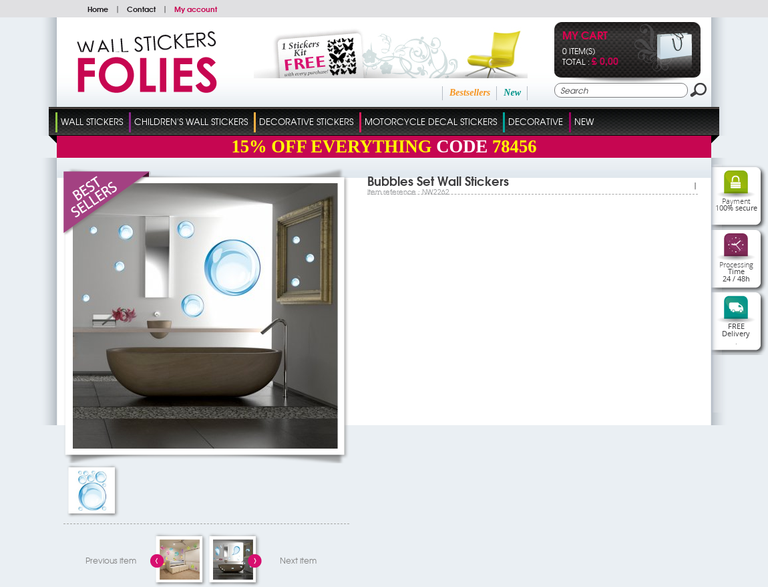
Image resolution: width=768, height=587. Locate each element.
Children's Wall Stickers (191, 121)
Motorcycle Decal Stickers (431, 121)
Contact (141, 9)
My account (195, 9)
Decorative (535, 121)
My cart (585, 36)
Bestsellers (469, 93)
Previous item (110, 560)
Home (97, 9)
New (512, 93)
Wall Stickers (92, 121)
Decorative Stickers (306, 121)
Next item (298, 560)
